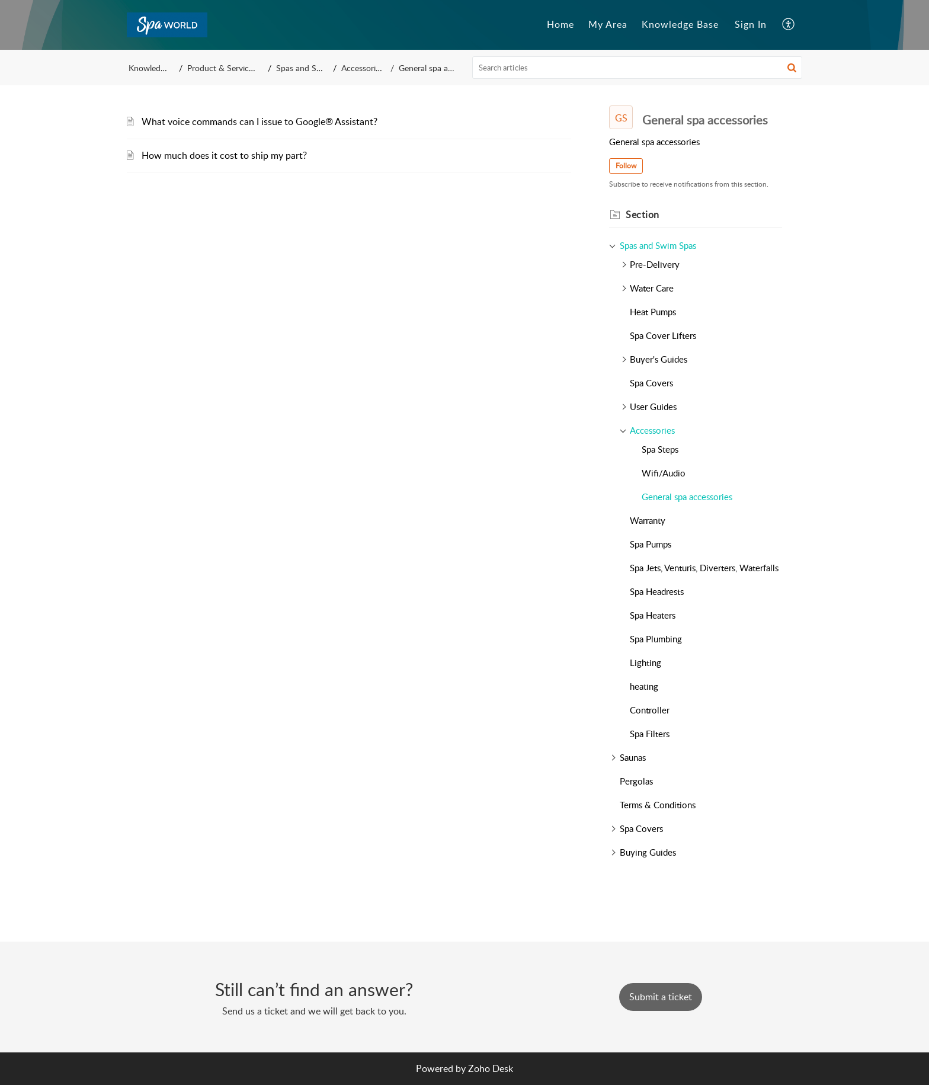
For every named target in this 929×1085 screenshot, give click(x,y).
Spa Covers (651, 383)
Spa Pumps (650, 544)
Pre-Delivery (655, 264)
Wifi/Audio (663, 473)
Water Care (652, 288)
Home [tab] (560, 24)
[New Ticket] (660, 996)
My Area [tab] (607, 24)
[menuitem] (751, 25)
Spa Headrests (657, 591)
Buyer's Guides (658, 359)
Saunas (633, 757)
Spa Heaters (652, 615)
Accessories (372, 67)
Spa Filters (649, 734)
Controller (649, 710)
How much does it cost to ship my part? (224, 155)
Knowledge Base (158, 67)
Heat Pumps (653, 312)
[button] (789, 25)
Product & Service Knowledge (244, 67)
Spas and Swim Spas (320, 67)
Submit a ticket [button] (660, 996)
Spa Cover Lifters (663, 335)
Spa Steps (660, 449)
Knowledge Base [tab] (680, 24)
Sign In (751, 24)
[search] (637, 67)
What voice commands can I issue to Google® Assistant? (259, 121)
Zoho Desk (490, 1068)
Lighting (645, 662)
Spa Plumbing (656, 639)
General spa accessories (687, 497)
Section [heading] (642, 214)
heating (644, 686)
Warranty (647, 520)
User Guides (653, 406)
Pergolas (636, 781)
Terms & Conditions (658, 805)
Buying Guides (648, 852)
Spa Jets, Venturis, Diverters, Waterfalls (704, 568)
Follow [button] (626, 166)
